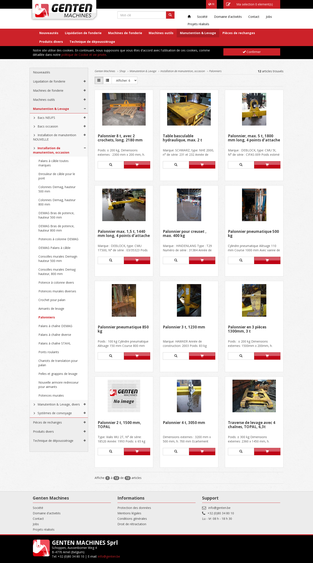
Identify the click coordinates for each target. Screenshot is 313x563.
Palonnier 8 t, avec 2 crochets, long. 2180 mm (120, 138)
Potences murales (51, 395)
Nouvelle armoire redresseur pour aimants (58, 384)
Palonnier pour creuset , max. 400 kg (184, 234)
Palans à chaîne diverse (54, 335)
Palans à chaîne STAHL (54, 343)
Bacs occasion (48, 126)
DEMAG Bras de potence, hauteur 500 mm (56, 215)
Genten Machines (105, 71)
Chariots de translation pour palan (58, 363)
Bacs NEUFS (46, 118)
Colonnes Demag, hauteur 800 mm (57, 202)
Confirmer (252, 52)
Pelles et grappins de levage (57, 374)
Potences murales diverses (57, 291)
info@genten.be (219, 508)
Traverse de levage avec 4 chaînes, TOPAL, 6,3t (251, 425)
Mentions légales (129, 513)
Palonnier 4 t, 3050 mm (184, 423)
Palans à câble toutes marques (53, 163)
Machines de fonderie (125, 33)
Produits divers (51, 42)
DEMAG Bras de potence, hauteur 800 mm (56, 228)
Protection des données (134, 508)
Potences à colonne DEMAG (58, 239)
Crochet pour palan (51, 300)
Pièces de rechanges (238, 33)
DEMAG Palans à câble (54, 248)
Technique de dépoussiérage (92, 42)
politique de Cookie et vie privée (83, 55)
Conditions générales (132, 519)
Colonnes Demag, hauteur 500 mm (57, 189)
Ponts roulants (48, 352)
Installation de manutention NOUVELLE (54, 137)
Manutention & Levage (198, 33)
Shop (122, 71)
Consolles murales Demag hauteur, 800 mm (57, 271)
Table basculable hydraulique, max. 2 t (182, 138)
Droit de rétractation (131, 524)
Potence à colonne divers (56, 282)
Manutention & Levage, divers (59, 404)
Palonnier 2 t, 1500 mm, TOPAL (119, 425)
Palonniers (46, 317)
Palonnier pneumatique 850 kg (123, 329)
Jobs (269, 17)
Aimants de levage (51, 308)
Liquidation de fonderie (83, 33)
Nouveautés (48, 33)
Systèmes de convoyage (55, 413)
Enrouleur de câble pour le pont (56, 176)
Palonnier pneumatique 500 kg (253, 234)
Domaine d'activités (228, 17)
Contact (253, 17)
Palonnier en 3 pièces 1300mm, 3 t (247, 329)
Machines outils (161, 33)
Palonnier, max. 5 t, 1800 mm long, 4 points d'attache (254, 138)
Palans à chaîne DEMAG (55, 326)
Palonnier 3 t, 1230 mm (184, 327)
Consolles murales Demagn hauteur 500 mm (57, 258)
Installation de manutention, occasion (51, 150)
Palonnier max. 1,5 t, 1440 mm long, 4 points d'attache (124, 234)
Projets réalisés (198, 24)
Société (202, 17)
